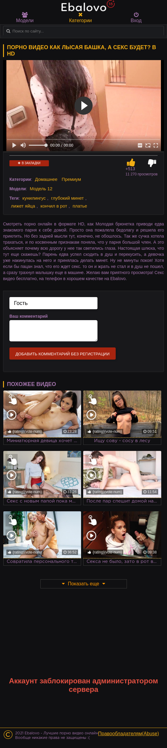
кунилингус (34, 198)
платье (80, 205)
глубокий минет (67, 198)
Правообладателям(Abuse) (128, 733)
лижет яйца (23, 205)
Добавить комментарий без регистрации (62, 354)
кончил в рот (53, 205)
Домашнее (46, 179)
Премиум (71, 179)
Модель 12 (41, 188)
